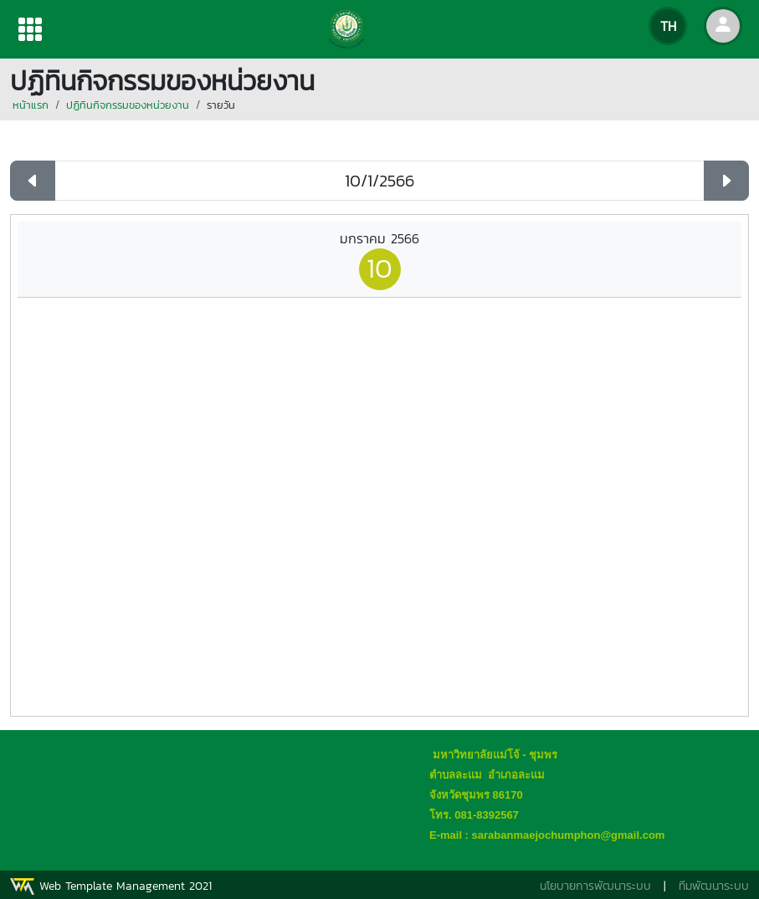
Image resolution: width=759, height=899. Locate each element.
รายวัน (221, 105)
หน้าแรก (31, 105)
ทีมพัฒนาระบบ (714, 886)
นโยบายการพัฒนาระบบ (595, 886)
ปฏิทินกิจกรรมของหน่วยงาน (127, 105)
